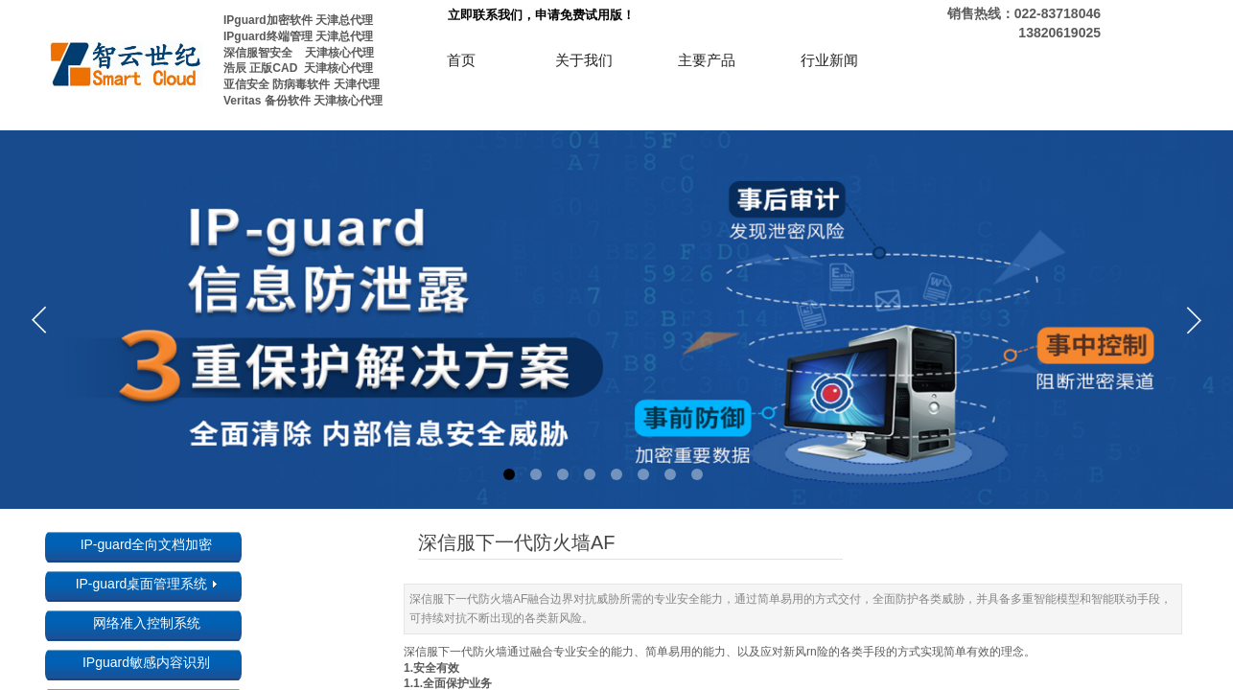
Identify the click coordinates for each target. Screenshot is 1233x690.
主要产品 (706, 60)
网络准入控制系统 (146, 623)
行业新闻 (829, 60)
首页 (461, 60)
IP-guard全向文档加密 (147, 544)
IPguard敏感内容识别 (146, 662)
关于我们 (584, 60)
